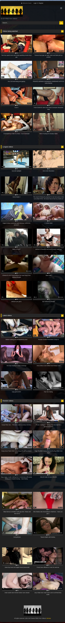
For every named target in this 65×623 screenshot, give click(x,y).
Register (41, 3)
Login (35, 3)
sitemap (48, 618)
